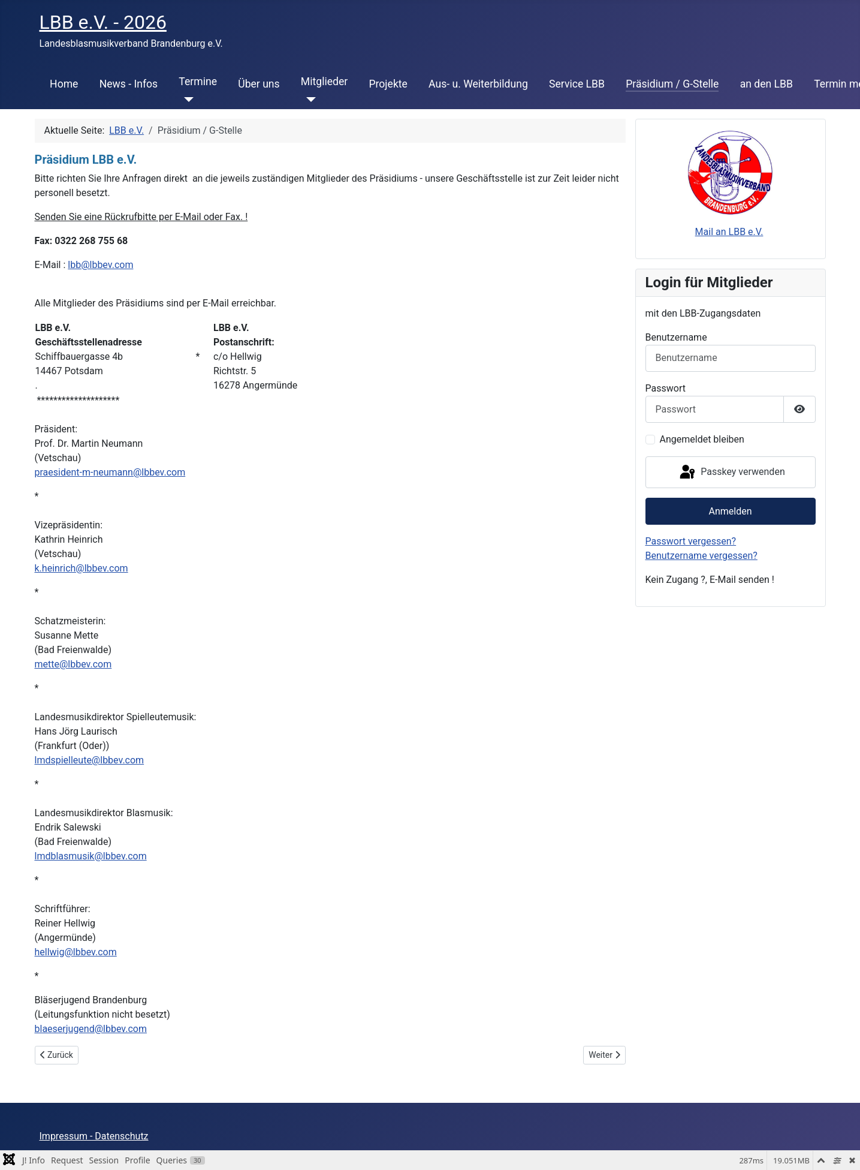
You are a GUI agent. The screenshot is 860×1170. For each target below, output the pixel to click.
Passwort (665, 388)
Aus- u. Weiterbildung (478, 84)
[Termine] (186, 99)
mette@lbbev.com (73, 664)
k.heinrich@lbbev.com (81, 568)
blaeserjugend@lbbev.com (91, 1028)
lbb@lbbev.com (100, 264)
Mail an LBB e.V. (729, 231)
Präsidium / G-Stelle (672, 84)
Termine (198, 82)
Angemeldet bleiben (702, 439)
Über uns (258, 84)
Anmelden (730, 511)
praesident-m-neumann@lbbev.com (110, 472)
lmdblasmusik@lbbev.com (91, 856)
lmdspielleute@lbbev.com (89, 760)
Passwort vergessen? (691, 541)
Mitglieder (324, 82)
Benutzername (676, 337)
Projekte (388, 84)
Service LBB (577, 84)
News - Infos (128, 84)
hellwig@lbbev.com (76, 952)
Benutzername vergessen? (701, 555)
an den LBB (766, 84)
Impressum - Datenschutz (94, 1136)
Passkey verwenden (731, 473)
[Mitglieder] (308, 99)
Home (64, 84)
